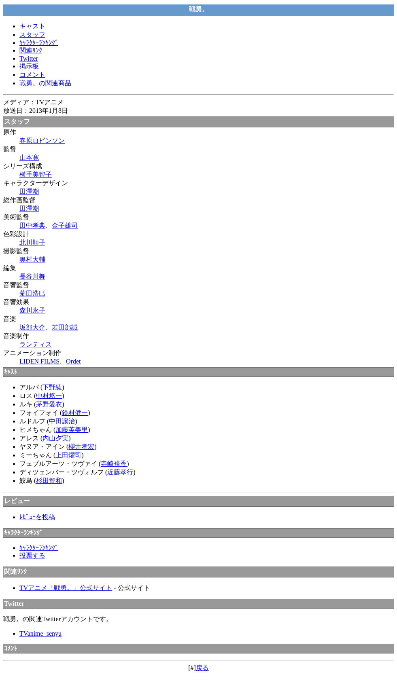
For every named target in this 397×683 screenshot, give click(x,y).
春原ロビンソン (42, 140)
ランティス (35, 344)
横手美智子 (35, 174)
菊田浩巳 (32, 293)
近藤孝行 (120, 472)
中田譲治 (62, 421)
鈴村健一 (75, 412)
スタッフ (32, 34)
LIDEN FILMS (39, 361)
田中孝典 (32, 225)
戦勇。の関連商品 (45, 83)
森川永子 (32, 310)
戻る (202, 667)
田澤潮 (29, 191)
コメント (32, 74)
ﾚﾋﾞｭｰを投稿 (37, 517)
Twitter (28, 58)
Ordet (73, 361)
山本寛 (29, 157)
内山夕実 (55, 438)
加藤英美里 (71, 429)
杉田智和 (49, 480)
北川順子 (32, 242)
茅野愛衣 (49, 404)
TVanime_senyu (40, 633)
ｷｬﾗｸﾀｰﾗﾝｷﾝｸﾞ (38, 42)
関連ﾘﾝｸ (30, 50)
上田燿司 (68, 455)
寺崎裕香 (114, 463)
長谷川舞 (32, 276)
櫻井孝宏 (81, 446)
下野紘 (52, 387)
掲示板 (29, 66)
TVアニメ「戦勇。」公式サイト (65, 587)
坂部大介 (32, 327)
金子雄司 (65, 225)
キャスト (32, 26)
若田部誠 (65, 327)
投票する (32, 555)
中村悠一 (49, 395)
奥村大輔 (32, 259)
